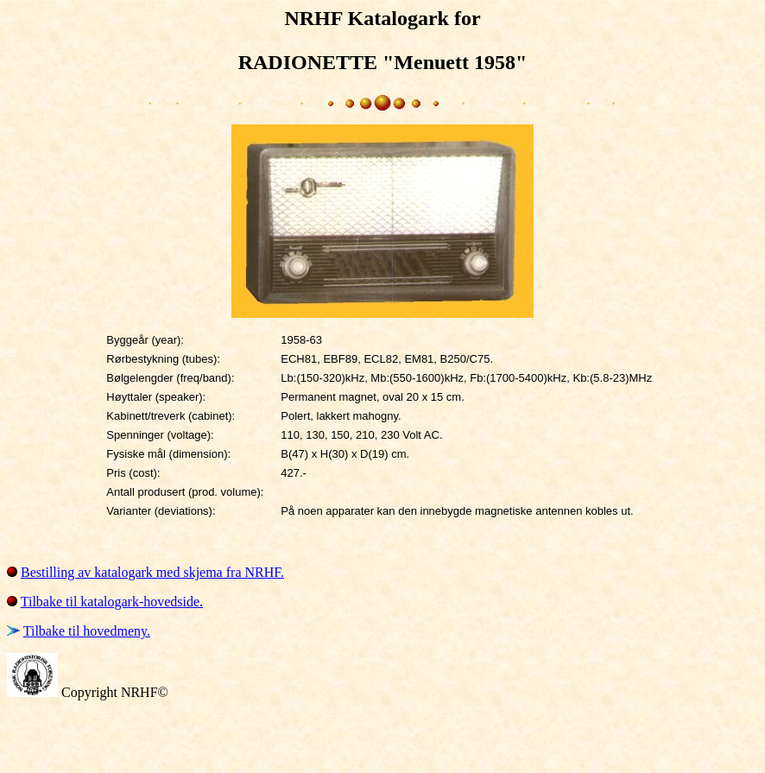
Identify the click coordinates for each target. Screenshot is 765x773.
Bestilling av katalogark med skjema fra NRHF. (152, 572)
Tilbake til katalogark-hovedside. (112, 601)
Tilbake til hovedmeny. (86, 631)
